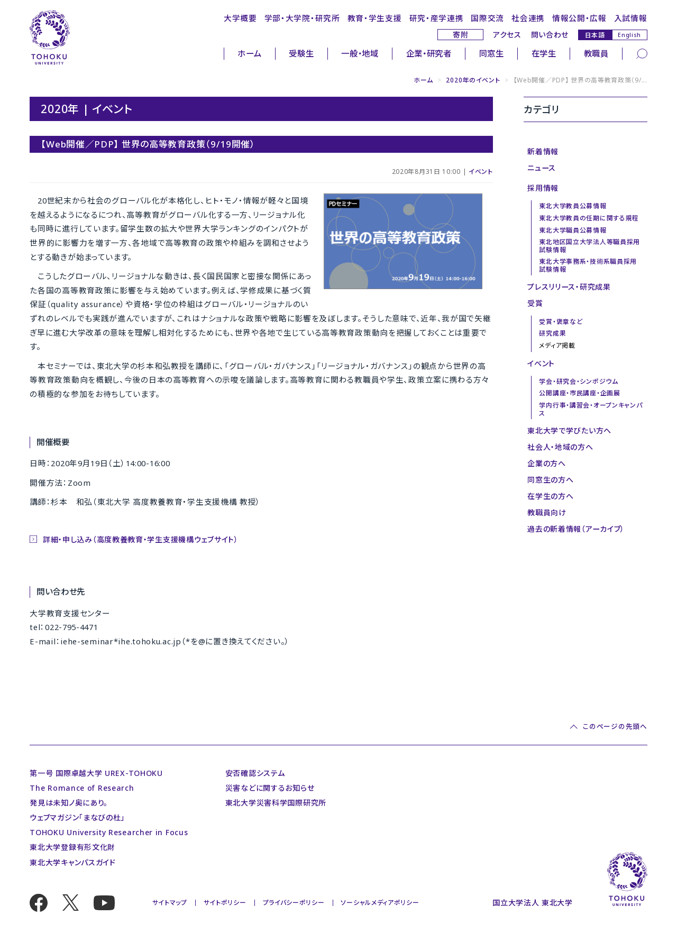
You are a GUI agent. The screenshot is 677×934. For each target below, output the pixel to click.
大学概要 (240, 18)
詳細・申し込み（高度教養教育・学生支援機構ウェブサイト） (141, 539)
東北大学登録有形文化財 (72, 847)
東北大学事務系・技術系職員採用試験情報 (588, 265)
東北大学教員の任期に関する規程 (589, 218)
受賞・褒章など (560, 321)
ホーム (249, 53)
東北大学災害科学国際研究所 (275, 803)
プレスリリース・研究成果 (568, 287)
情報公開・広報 (579, 18)
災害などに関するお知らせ (269, 788)
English (629, 35)
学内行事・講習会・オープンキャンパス (590, 409)
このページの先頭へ (615, 726)
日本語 (595, 34)
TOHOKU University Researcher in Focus (109, 832)
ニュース (541, 168)
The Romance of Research (82, 788)
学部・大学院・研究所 (302, 18)
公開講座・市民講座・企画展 (579, 393)
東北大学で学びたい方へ (569, 431)
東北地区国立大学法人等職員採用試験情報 (589, 245)
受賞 (535, 303)
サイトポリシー (225, 902)
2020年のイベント (473, 80)
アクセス (507, 35)
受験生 (301, 53)
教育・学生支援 (374, 18)
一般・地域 (360, 53)
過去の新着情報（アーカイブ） (576, 529)
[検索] (641, 53)
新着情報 (543, 151)
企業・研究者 (429, 53)
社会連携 (528, 18)
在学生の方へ (550, 496)
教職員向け (546, 512)
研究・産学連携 (436, 18)
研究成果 (552, 333)
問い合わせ (550, 35)
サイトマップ (169, 902)
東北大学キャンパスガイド (72, 862)
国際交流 (487, 18)
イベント (481, 171)
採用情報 (543, 188)
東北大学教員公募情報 (572, 205)
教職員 (596, 53)
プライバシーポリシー (294, 902)
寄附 (460, 35)
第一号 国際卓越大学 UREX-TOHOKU (96, 773)
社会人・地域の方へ (560, 447)
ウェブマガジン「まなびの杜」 (77, 817)
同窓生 (491, 53)
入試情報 (630, 18)
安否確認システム (255, 773)
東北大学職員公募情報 (572, 230)
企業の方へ (546, 463)
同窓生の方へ (550, 480)
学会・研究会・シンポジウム (578, 381)
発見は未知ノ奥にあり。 (69, 803)
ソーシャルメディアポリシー (380, 902)
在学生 (544, 53)
